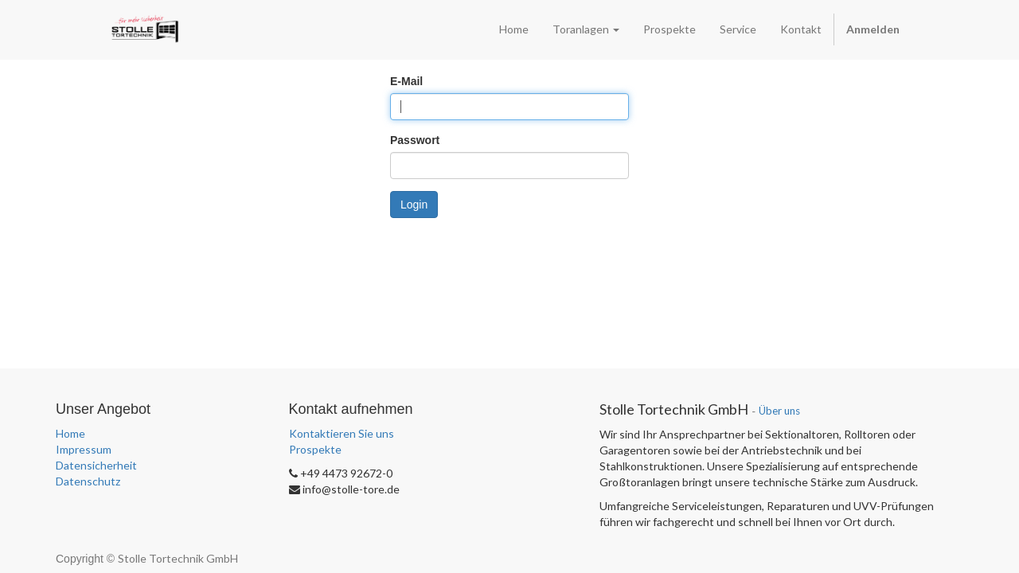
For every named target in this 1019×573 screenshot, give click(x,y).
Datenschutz (88, 481)
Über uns (779, 410)
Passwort (414, 140)
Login (414, 204)
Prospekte (315, 449)
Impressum (83, 449)
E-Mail (406, 81)
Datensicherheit (96, 465)
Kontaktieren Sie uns (341, 433)
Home (70, 433)
